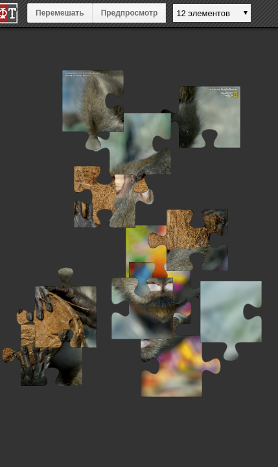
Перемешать (60, 13)
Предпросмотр (129, 13)
